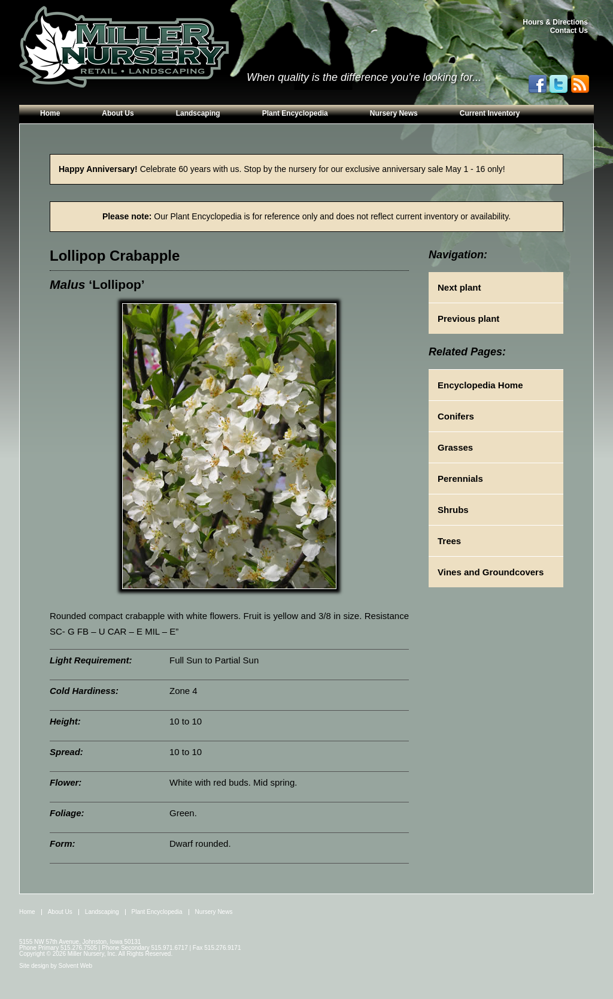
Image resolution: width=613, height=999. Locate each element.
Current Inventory (490, 113)
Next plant (459, 287)
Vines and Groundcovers (491, 572)
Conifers (456, 416)
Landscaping (198, 113)
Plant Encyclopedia (295, 113)
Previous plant (468, 318)
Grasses (455, 447)
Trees (449, 541)
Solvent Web (76, 965)
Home (50, 113)
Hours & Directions (555, 22)
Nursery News (394, 113)
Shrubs (453, 510)
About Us (117, 113)
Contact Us (569, 30)
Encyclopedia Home (480, 385)
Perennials (460, 478)
